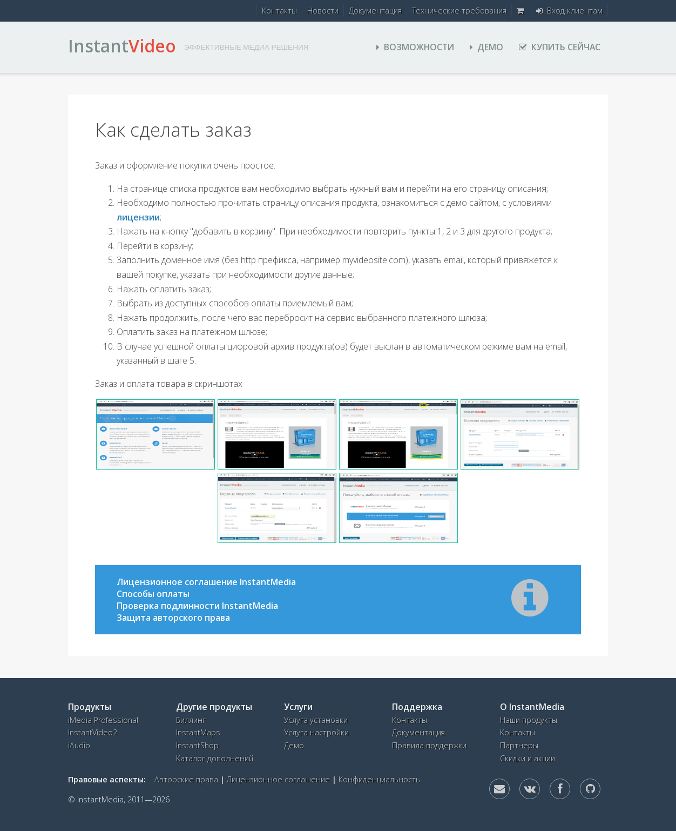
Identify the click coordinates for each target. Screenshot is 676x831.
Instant (122, 45)
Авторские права (186, 779)
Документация (375, 10)
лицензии (138, 217)
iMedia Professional (103, 720)
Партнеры (519, 745)
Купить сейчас (559, 47)
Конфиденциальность (379, 779)
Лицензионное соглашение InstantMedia (206, 582)
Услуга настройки (316, 732)
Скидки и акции (527, 758)
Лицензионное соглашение (278, 779)
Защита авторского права (173, 618)
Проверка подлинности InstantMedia (197, 606)
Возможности (415, 47)
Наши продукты (528, 720)
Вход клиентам (569, 10)
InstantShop (197, 745)
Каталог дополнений (214, 758)
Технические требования (459, 10)
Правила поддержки (429, 745)
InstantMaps (198, 732)
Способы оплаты (153, 594)
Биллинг (191, 720)
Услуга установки (316, 720)
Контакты (279, 10)
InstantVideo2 (92, 732)
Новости (323, 10)
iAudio (79, 745)
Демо (486, 47)
